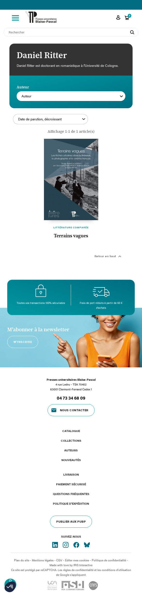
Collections (71, 440)
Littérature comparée (71, 227)
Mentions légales (43, 560)
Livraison (71, 474)
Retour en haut (108, 256)
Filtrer (107, 122)
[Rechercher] (71, 32)
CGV (59, 560)
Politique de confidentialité (109, 560)
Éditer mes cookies (77, 560)
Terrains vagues (71, 235)
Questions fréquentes (71, 494)
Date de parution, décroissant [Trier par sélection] (51, 119)
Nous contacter (74, 410)
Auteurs (71, 450)
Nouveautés (71, 460)
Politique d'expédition (71, 503)
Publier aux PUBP (71, 521)
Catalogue (71, 431)
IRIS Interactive (82, 565)
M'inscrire (23, 342)
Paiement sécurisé (71, 484)
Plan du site (21, 560)
